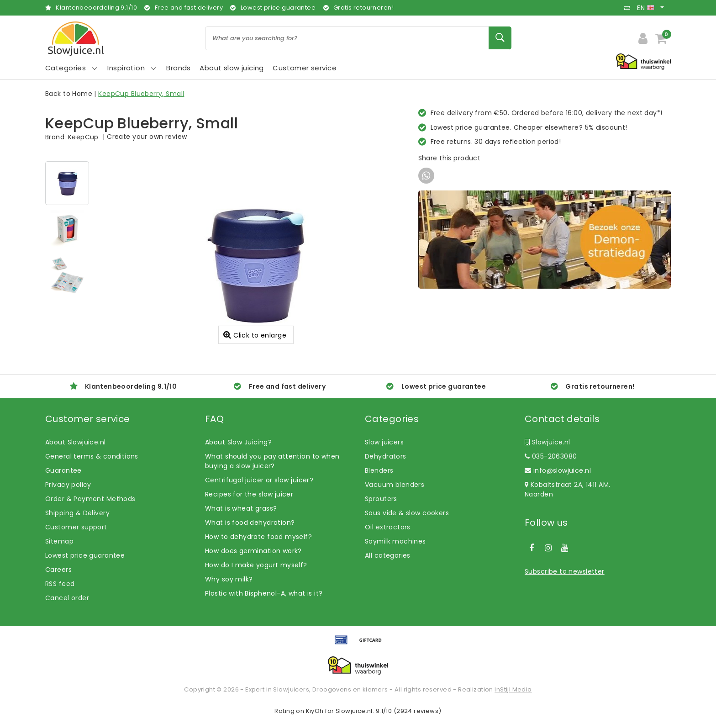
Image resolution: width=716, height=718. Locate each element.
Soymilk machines (395, 541)
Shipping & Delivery (77, 512)
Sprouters (381, 498)
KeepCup (83, 137)
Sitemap (59, 541)
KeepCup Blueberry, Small (141, 93)
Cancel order (67, 597)
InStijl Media (513, 689)
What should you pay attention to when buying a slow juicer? (272, 461)
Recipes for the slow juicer (249, 494)
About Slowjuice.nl (75, 442)
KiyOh (315, 711)
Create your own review (147, 136)
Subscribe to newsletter (565, 571)
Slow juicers (384, 442)
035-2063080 (551, 456)
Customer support (76, 527)
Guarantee (63, 470)
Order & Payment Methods (90, 498)
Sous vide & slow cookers (407, 512)
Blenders (379, 470)
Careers (58, 569)
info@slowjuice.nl (558, 470)
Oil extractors (388, 527)
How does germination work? (253, 550)
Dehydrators (385, 456)
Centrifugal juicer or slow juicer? (259, 480)
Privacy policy (68, 484)
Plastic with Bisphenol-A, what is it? (264, 593)
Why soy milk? (229, 579)
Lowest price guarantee (85, 555)
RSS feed (59, 583)
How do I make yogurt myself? (256, 565)
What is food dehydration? (250, 522)
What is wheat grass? (241, 508)
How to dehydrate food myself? (258, 536)
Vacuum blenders (394, 484)
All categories (388, 555)
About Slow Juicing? (238, 442)
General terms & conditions (91, 456)
